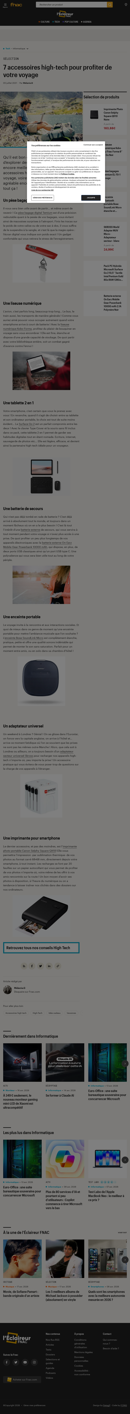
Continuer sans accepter (93, 145)
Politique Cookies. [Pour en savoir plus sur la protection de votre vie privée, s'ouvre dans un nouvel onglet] (67, 174)
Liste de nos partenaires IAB (42, 190)
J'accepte (91, 198)
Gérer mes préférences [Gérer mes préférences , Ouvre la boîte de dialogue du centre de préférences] (42, 198)
